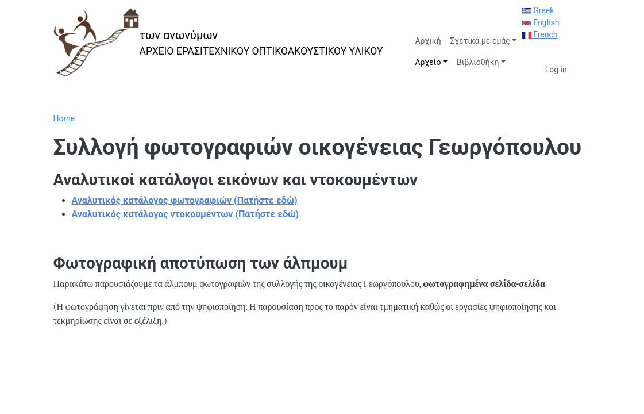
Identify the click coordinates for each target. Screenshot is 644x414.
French (540, 34)
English (541, 22)
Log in (556, 69)
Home (64, 118)
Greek (538, 10)
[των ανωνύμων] (218, 42)
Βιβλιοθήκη (478, 62)
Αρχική (428, 40)
